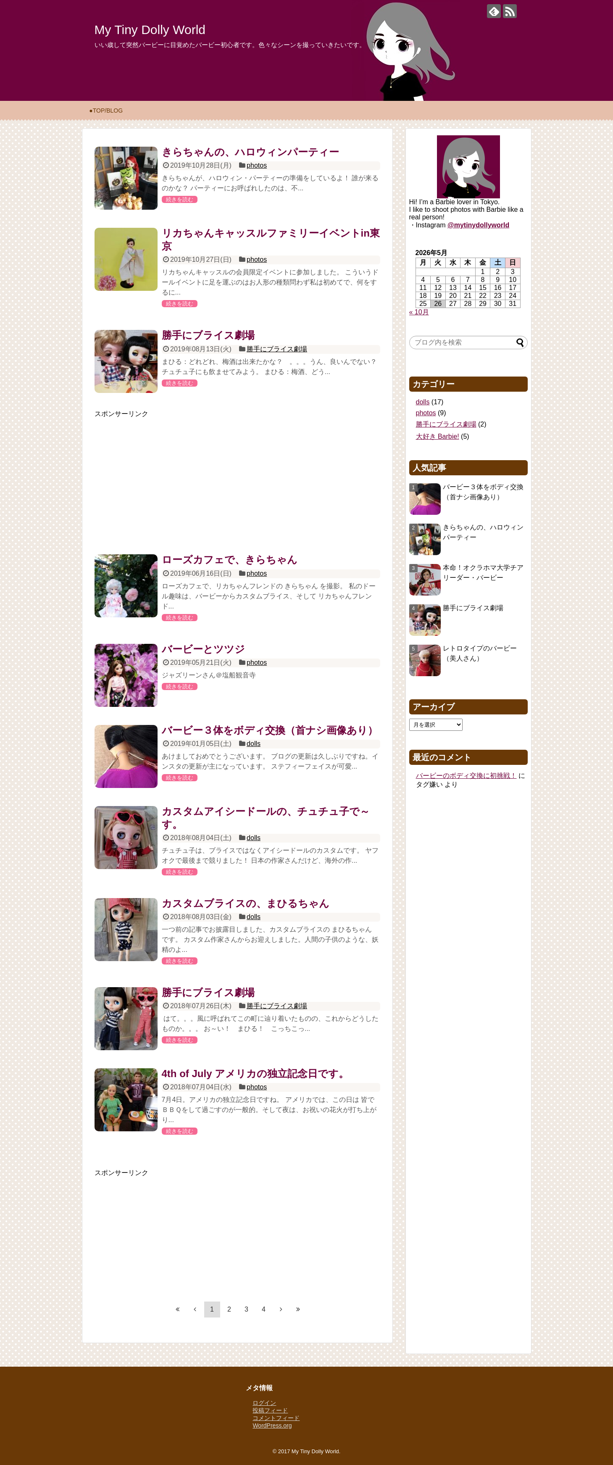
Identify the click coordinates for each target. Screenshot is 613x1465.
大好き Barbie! (437, 436)
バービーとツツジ (203, 649)
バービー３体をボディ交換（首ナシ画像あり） (270, 730)
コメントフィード (276, 1418)
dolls (253, 743)
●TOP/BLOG (106, 110)
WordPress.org (272, 1425)
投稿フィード (270, 1410)
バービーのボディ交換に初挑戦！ (466, 775)
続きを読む (179, 199)
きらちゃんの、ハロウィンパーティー (250, 152)
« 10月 (419, 312)
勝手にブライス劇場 (208, 335)
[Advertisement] (237, 477)
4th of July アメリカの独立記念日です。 (255, 1073)
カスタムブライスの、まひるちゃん (245, 903)
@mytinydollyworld (478, 225)
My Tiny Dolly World (150, 30)
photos (257, 165)
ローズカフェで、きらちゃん (229, 559)
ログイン (264, 1402)
